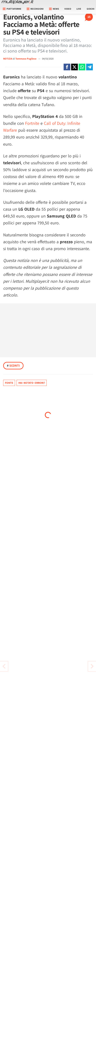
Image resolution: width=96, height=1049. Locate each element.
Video (67, 8)
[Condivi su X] (74, 67)
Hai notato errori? (31, 383)
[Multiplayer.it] (18, 2)
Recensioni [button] (35, 8)
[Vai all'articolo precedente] (92, 666)
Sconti (13, 365)
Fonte (9, 383)
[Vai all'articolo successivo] (4, 666)
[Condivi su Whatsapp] (82, 67)
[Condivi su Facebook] (67, 67)
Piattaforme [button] (12, 8)
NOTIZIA (7, 58)
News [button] (54, 8)
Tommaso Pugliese (26, 58)
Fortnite (32, 123)
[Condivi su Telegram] (89, 67)
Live (78, 8)
